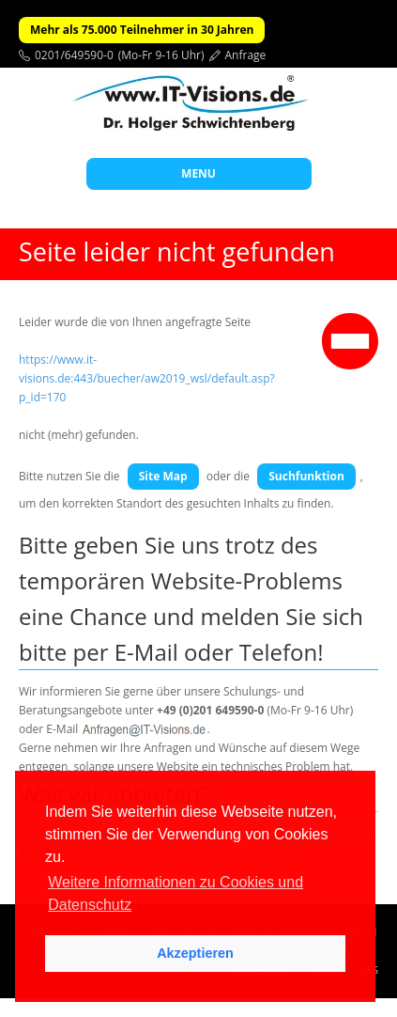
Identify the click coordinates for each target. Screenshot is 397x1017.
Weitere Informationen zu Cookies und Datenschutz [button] (175, 893)
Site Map (163, 476)
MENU (198, 173)
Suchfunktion (306, 476)
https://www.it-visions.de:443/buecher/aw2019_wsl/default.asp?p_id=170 (147, 378)
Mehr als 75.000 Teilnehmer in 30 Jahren (141, 30)
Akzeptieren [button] (195, 953)
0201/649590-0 (74, 55)
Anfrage (246, 55)
